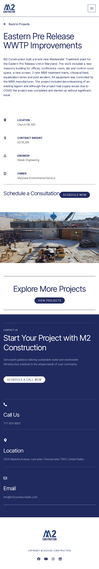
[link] (9, 8)
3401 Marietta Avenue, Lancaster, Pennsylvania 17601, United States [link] (43, 459)
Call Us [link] (11, 414)
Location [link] (13, 450)
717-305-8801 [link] (12, 423)
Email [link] (9, 488)
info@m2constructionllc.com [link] (20, 497)
